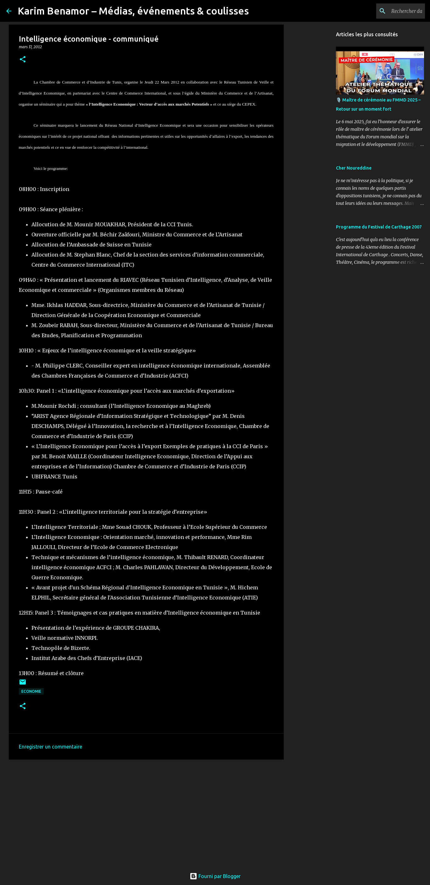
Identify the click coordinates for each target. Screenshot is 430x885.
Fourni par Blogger (215, 876)
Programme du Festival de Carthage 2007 (379, 226)
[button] (22, 59)
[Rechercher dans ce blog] (392, 11)
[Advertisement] (146, 813)
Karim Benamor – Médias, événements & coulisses (133, 10)
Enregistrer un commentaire (50, 746)
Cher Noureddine (353, 168)
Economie (31, 691)
